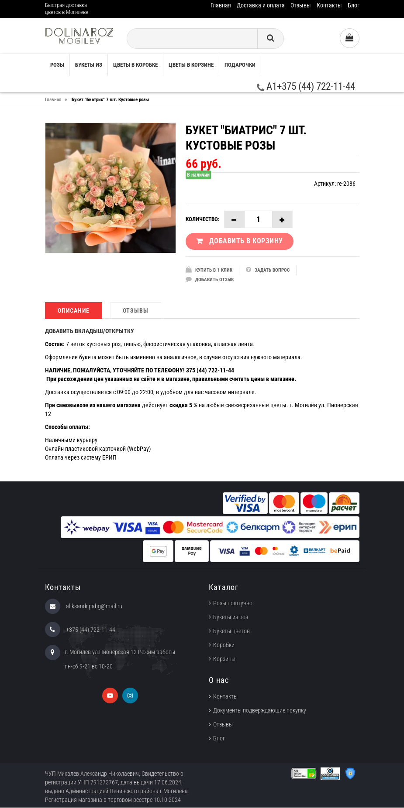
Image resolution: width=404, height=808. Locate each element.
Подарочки (240, 64)
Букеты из (88, 64)
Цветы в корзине (191, 64)
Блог (353, 5)
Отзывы (300, 5)
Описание (74, 310)
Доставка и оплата (261, 5)
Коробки (224, 645)
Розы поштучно (232, 603)
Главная (221, 5)
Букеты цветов (231, 631)
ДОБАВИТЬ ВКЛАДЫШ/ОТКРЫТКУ (89, 331)
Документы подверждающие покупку (259, 710)
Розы (57, 64)
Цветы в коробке (135, 64)
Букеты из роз (230, 617)
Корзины (224, 659)
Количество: (203, 219)
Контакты (329, 5)
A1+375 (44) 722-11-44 (306, 86)
